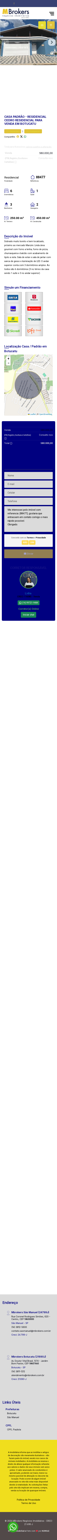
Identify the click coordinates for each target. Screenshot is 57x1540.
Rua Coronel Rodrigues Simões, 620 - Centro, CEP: (30, 1317)
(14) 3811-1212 (18, 1371)
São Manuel (13, 1417)
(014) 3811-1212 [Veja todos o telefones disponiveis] (22, 3)
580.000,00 (46, 153)
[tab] (42, 25)
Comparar (33, 131)
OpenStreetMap (45, 414)
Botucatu (11, 1413)
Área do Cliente (6, 3)
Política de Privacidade (28, 1499)
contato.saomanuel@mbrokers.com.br (31, 1331)
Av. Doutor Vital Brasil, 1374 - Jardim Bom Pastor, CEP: (29, 1362)
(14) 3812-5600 (19, 1327)
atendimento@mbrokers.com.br (27, 1375)
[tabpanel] (28, 42)
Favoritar (12, 131)
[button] (35, 3)
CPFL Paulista (14, 1429)
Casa (8, 117)
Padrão (19, 117)
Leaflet (32, 414)
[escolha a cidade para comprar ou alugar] (49, 4)
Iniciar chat (28, 614)
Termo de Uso (28, 1503)
